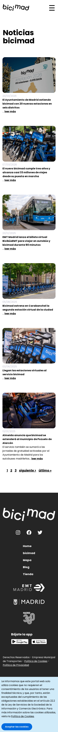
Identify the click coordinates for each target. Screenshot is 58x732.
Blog (26, 567)
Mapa (27, 560)
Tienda (28, 574)
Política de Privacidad (16, 665)
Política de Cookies (35, 661)
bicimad (29, 553)
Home (27, 546)
